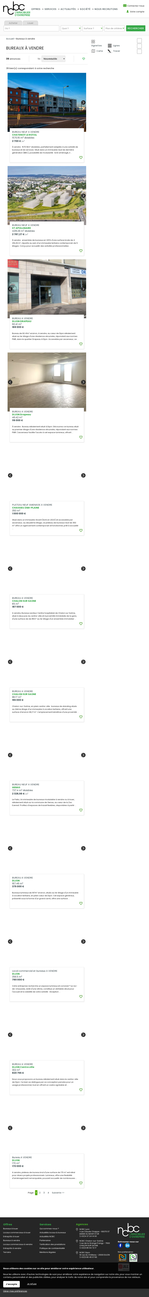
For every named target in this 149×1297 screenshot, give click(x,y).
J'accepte (11, 1284)
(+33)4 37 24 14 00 (88, 1229)
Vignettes (96, 43)
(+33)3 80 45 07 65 (88, 1250)
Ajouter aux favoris (79, 196)
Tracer (114, 51)
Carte (97, 51)
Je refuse (32, 1283)
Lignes (114, 45)
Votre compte (137, 11)
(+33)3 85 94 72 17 (87, 1241)
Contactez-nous (135, 5)
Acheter (13, 23)
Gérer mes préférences (15, 1291)
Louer (30, 23)
